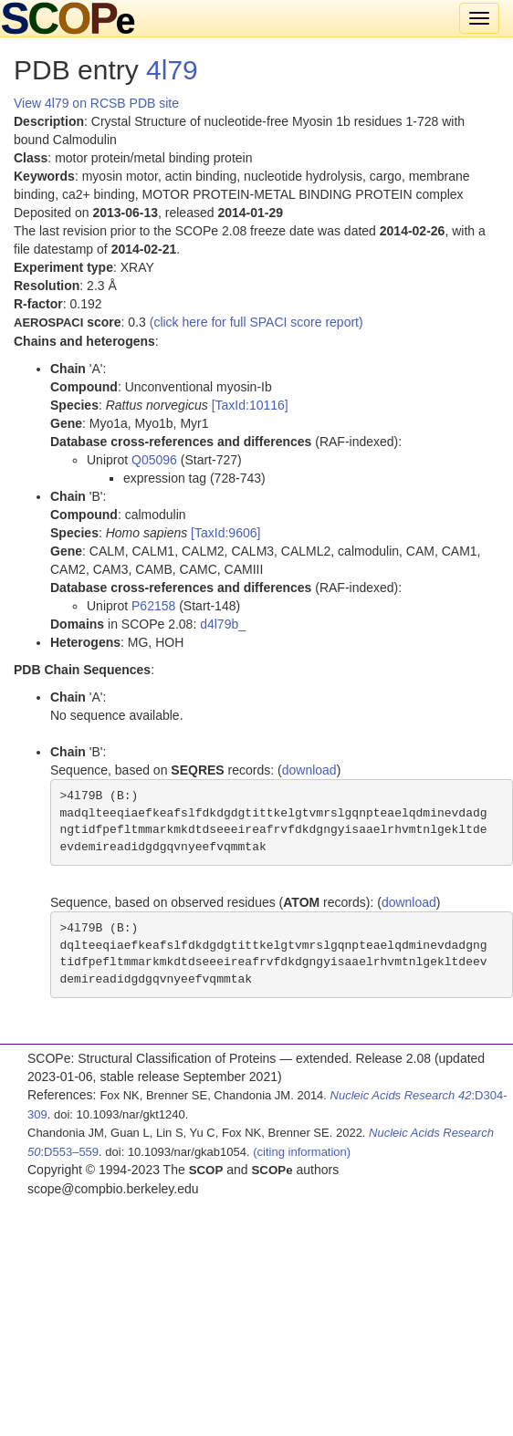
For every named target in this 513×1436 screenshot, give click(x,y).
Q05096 (154, 460)
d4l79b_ (223, 624)
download (309, 770)
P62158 (153, 605)
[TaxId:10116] (250, 405)
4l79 (172, 70)
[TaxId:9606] (225, 532)
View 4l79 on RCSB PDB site (96, 103)
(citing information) (302, 1152)
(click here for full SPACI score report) (256, 322)
